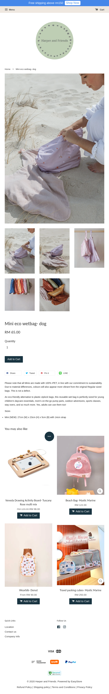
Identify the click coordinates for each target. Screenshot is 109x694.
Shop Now (72, 2)
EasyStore (76, 681)
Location (9, 627)
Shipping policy (42, 687)
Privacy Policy (84, 687)
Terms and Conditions (63, 687)
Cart (99, 9)
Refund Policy (24, 687)
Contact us (10, 631)
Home (7, 69)
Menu (10, 9)
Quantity (10, 341)
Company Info (12, 636)
